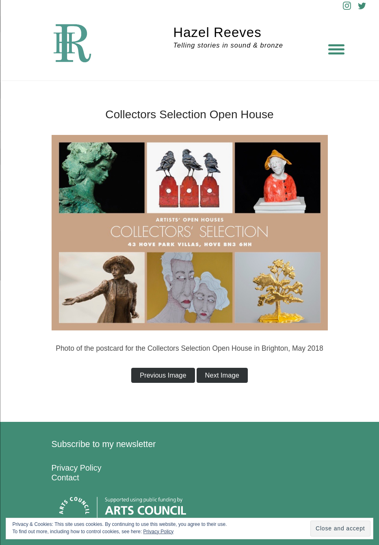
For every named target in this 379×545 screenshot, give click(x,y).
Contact (65, 477)
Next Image (222, 375)
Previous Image (163, 375)
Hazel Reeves (217, 32)
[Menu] (336, 49)
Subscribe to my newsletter (104, 444)
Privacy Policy (77, 467)
